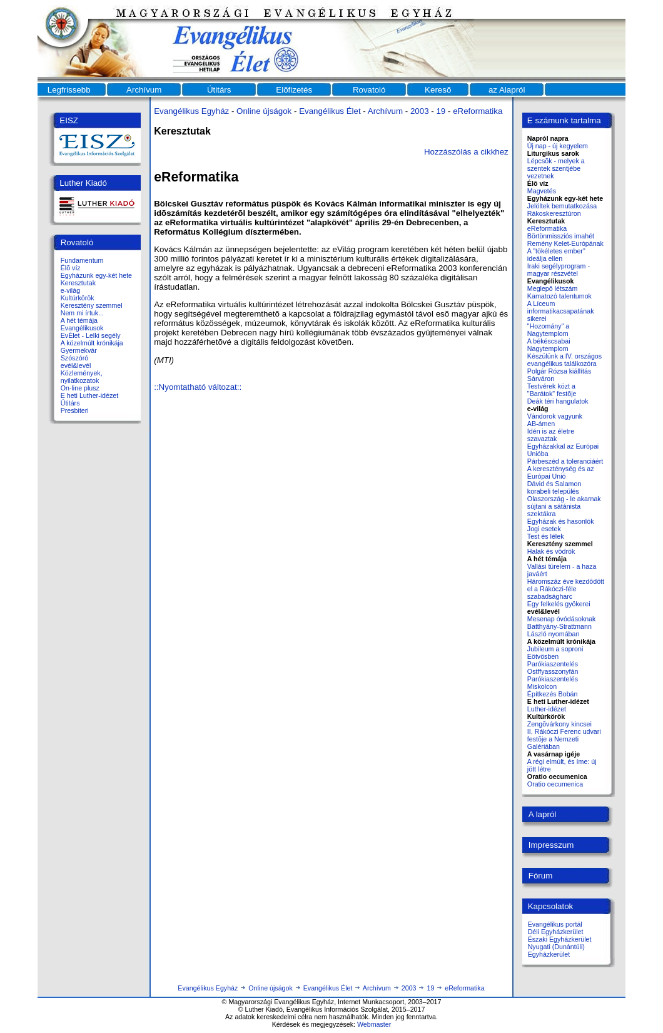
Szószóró (74, 358)
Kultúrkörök (77, 298)
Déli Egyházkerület (556, 931)
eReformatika (477, 111)
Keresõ (438, 89)
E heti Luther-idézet (89, 395)
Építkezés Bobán (552, 694)
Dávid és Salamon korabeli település (554, 487)
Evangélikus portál (555, 924)
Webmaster (374, 1024)
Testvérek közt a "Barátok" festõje (552, 389)
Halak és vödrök (551, 551)
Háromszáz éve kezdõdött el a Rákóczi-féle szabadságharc (565, 589)
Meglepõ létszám (552, 288)
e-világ (70, 290)
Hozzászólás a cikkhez (466, 151)
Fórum (541, 875)
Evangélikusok (82, 328)
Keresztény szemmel (92, 305)
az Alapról (506, 89)
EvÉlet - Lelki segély (91, 335)
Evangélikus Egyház (191, 111)
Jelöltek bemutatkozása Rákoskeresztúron (562, 209)
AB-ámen (541, 423)
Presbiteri (75, 410)
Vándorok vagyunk (554, 416)
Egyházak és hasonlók (560, 521)
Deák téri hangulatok (558, 401)
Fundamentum (82, 260)
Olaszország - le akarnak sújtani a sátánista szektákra (564, 506)
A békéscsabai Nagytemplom (548, 344)
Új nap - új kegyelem (557, 146)
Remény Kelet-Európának (565, 243)
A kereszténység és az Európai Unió (560, 472)
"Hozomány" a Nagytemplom (548, 329)
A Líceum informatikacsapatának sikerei (560, 311)
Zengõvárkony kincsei (559, 724)
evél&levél (76, 365)
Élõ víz (71, 268)
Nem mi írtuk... (82, 313)
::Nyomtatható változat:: (197, 387)
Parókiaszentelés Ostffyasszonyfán (553, 667)
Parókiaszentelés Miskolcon (552, 682)
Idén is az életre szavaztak (550, 434)
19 (440, 111)
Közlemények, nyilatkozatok (82, 376)
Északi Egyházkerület (560, 939)
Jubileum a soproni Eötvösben (555, 652)
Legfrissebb (69, 89)
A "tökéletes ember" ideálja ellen (556, 254)
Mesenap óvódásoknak (561, 619)
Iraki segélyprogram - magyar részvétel (558, 269)
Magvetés (541, 191)
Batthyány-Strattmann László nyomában (559, 630)
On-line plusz (80, 388)
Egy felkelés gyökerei (558, 604)
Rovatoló (369, 89)
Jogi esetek (544, 528)
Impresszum (551, 845)
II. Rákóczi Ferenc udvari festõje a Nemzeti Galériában (564, 739)
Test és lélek (545, 536)
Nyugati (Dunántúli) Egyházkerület (556, 950)
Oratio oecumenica (555, 784)
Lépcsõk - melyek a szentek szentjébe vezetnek (556, 168)
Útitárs (219, 89)
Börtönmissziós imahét (560, 236)
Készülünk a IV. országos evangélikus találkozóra (564, 359)
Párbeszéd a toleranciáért (565, 461)
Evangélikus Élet (330, 111)
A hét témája (79, 320)
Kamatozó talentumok (559, 296)
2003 (419, 111)
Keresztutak (78, 283)
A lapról (542, 814)
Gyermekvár (79, 350)
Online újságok (263, 111)
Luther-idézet (546, 709)
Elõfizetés (294, 89)
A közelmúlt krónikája (92, 343)
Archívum (143, 89)
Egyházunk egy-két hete (96, 275)
